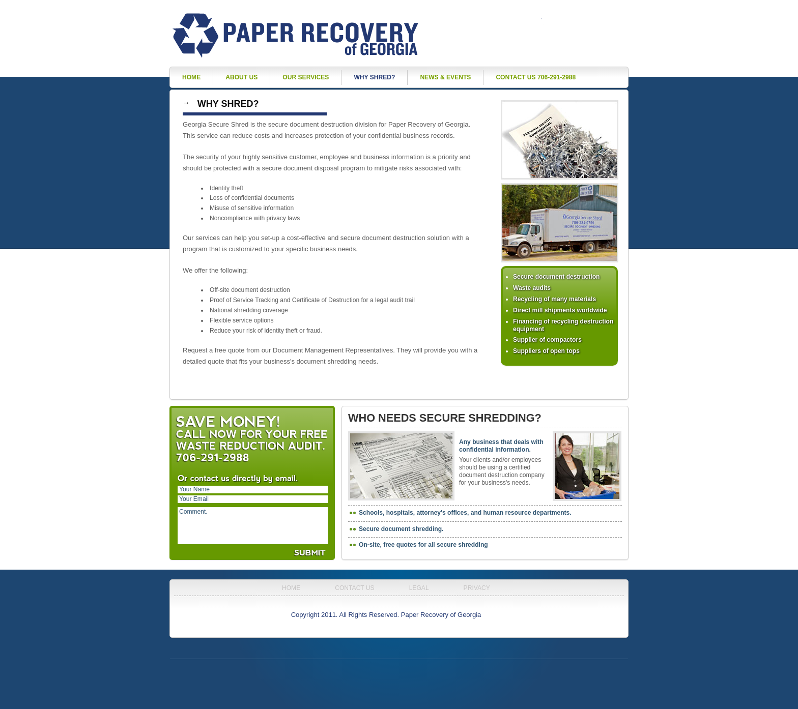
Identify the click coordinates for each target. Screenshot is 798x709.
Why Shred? (374, 77)
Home (191, 77)
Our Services (305, 77)
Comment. (253, 525)
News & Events (445, 77)
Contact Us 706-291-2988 (536, 77)
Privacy (477, 588)
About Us (241, 77)
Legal (419, 588)
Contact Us (354, 588)
